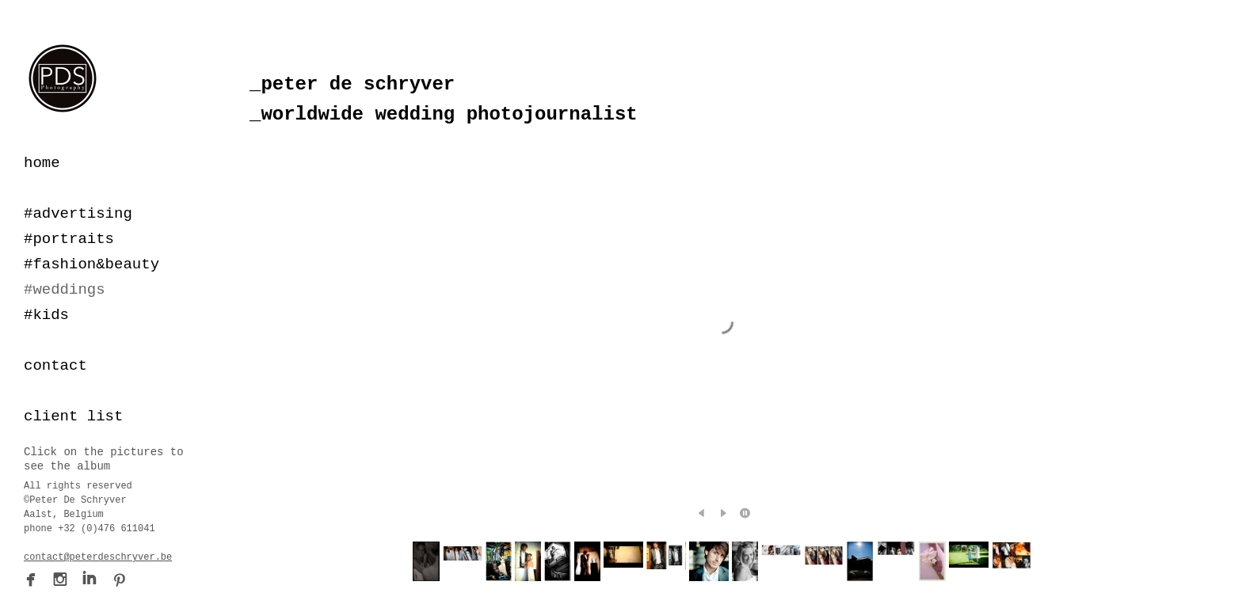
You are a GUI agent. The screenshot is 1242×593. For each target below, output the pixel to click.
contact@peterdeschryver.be (98, 557)
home (42, 163)
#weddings (64, 289)
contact (55, 365)
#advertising (78, 213)
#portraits (69, 239)
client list (73, 416)
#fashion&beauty (91, 264)
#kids (46, 315)
